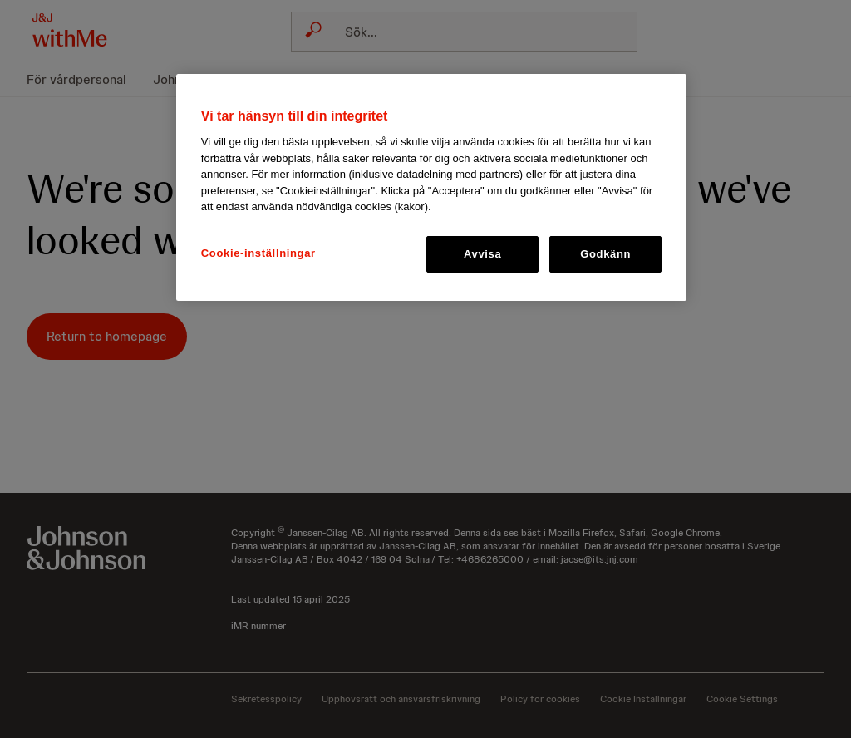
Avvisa (482, 254)
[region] (431, 187)
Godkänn (605, 254)
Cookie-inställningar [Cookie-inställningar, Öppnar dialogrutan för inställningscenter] (258, 253)
